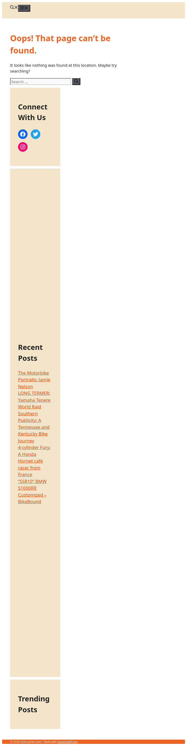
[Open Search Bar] (14, 7)
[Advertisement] (35, 256)
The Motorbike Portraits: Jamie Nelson (34, 379)
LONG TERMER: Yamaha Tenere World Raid (34, 400)
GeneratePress (68, 742)
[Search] (76, 81)
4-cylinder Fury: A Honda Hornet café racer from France (34, 460)
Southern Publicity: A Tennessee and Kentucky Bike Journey (34, 427)
